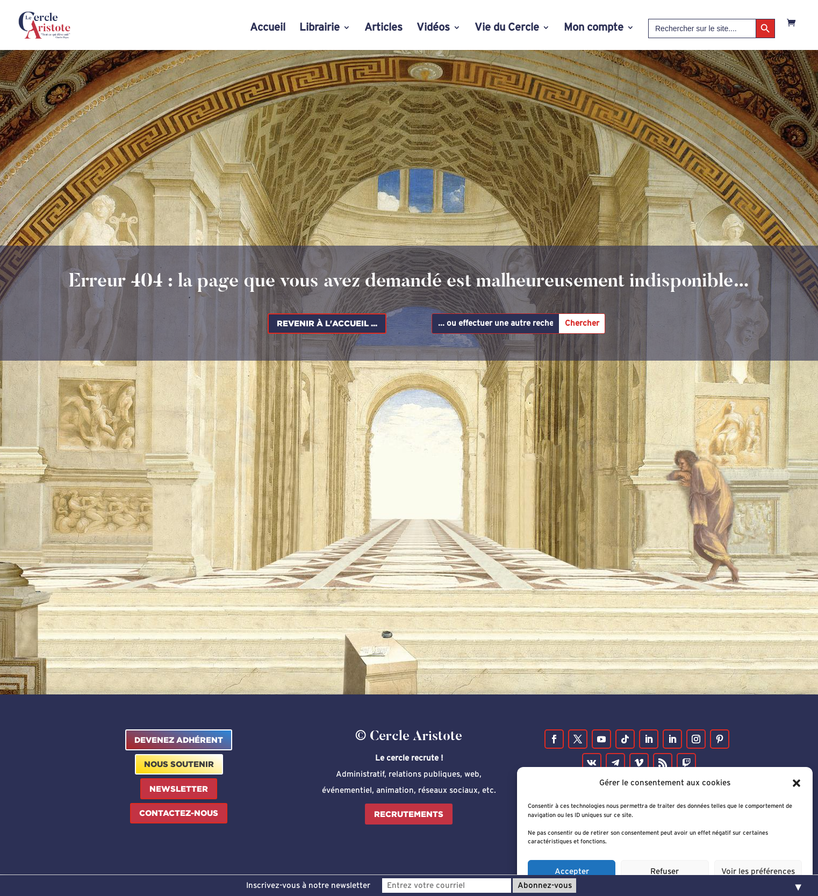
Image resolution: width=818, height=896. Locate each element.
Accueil (267, 28)
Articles (383, 28)
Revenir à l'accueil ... (327, 323)
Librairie (319, 28)
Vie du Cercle (507, 28)
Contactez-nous (178, 813)
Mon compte (593, 28)
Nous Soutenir (179, 764)
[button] (796, 797)
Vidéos (433, 28)
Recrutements (408, 814)
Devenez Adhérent (178, 739)
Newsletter (178, 788)
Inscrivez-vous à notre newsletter (308, 885)
